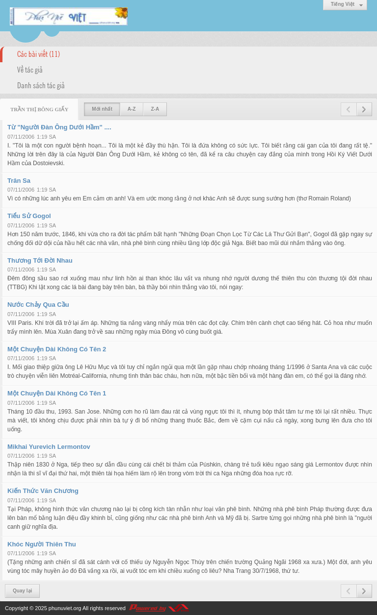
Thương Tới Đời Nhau (40, 260)
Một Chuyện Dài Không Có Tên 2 (56, 349)
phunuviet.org (65, 608)
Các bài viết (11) (38, 53)
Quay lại (22, 590)
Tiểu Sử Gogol (29, 216)
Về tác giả (30, 69)
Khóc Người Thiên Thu (41, 544)
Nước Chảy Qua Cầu (38, 304)
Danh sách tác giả (41, 84)
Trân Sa (18, 180)
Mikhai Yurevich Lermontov (48, 446)
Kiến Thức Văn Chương (43, 490)
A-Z (132, 109)
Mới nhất (102, 109)
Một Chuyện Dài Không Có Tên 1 (56, 393)
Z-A (155, 109)
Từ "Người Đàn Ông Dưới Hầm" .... (59, 127)
